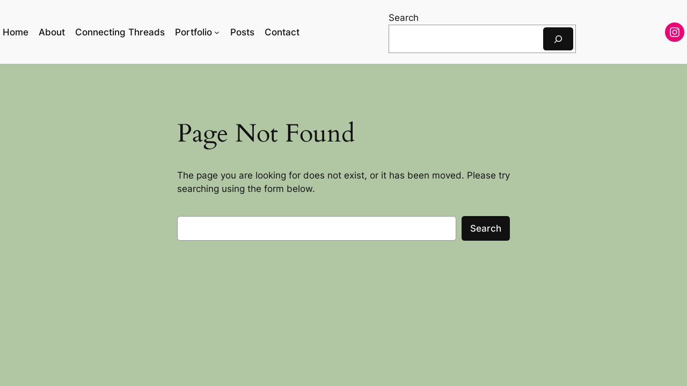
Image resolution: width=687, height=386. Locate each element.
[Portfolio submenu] (217, 32)
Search (404, 17)
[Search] (558, 38)
